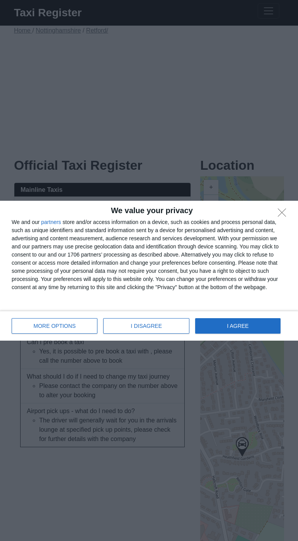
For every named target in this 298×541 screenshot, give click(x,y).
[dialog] (149, 271)
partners (51, 222)
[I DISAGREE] (284, 214)
